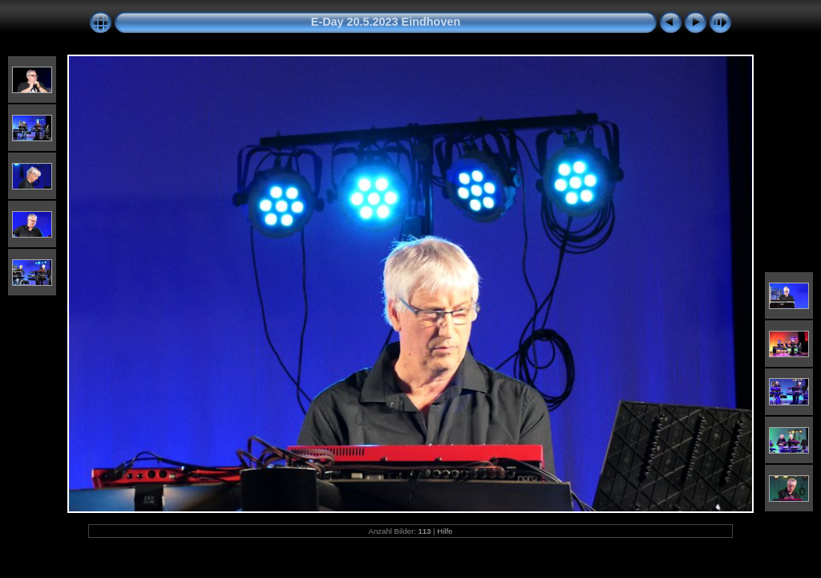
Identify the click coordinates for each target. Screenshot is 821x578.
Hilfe (444, 531)
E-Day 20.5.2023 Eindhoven (385, 21)
